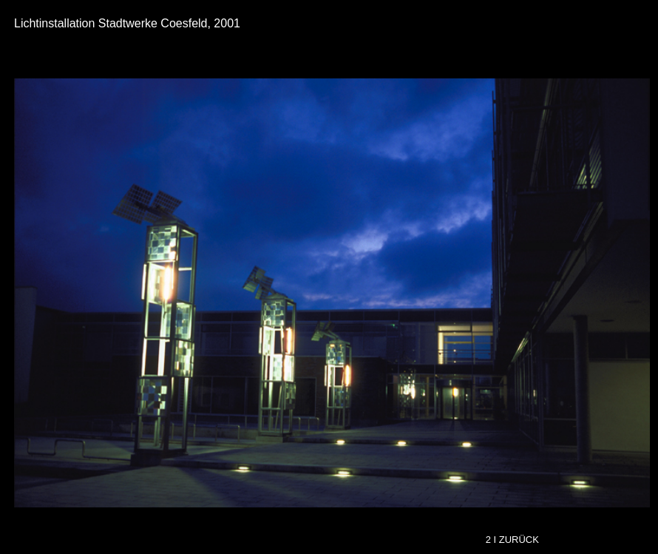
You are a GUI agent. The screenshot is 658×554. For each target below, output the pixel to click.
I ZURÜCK (518, 539)
